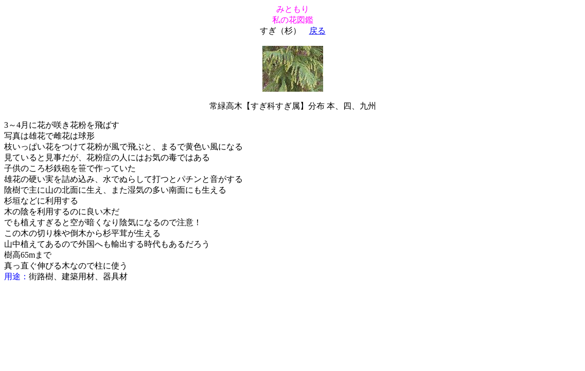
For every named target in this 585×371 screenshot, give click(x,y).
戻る (317, 30)
